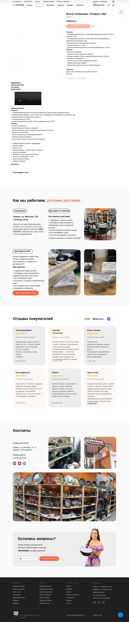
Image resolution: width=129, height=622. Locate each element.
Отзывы (69, 592)
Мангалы (16, 600)
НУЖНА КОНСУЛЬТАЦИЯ (49, 558)
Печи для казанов (19, 589)
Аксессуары (17, 594)
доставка (50, 5)
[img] (109, 5)
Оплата (68, 586)
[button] (26, 292)
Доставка (69, 589)
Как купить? (28, 1)
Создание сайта (97, 615)
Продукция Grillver (46, 600)
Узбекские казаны (18, 586)
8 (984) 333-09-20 (21, 443)
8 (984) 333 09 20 (98, 5)
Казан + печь (17, 592)
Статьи (37, 1)
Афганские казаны (19, 597)
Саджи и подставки (46, 592)
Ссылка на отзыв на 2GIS (60, 379)
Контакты (79, 5)
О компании (17, 1)
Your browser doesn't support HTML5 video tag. (28, 98)
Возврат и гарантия (72, 594)
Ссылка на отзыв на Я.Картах (25, 337)
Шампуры (16, 603)
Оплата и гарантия (63, 1)
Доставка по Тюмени (59, 211)
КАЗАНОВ (18, 5)
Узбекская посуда (45, 586)
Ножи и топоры (45, 597)
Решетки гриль (44, 603)
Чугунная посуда (45, 594)
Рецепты (60, 5)
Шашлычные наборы (46, 589)
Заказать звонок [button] (48, 1)
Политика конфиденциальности (75, 615)
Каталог (30, 5)
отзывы (70, 5)
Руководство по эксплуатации (76, 78)
